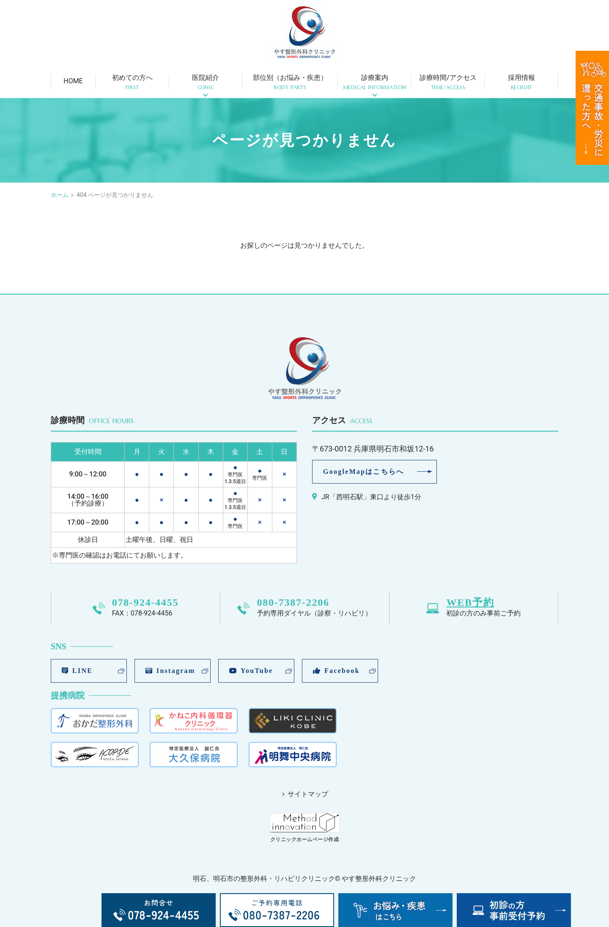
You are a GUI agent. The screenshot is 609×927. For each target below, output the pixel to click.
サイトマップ (308, 794)
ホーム (60, 194)
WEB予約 (470, 602)
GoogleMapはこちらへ (363, 471)
